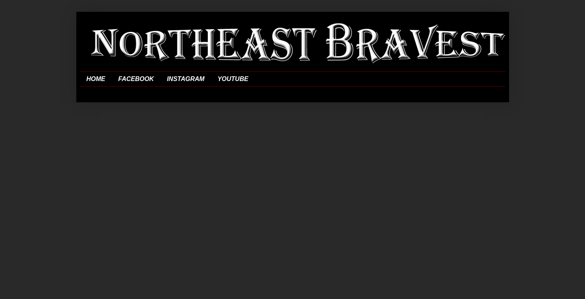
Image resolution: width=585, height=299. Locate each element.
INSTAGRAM (186, 79)
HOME (96, 79)
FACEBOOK (136, 79)
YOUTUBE (233, 79)
